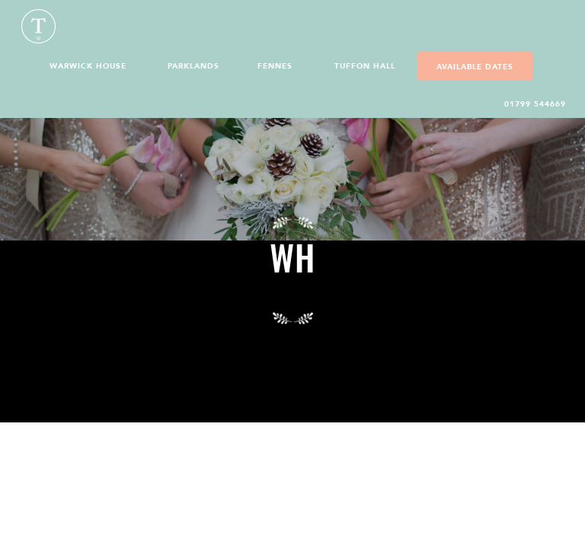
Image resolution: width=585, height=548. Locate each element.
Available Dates (474, 67)
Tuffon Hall (364, 66)
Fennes (274, 66)
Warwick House (88, 66)
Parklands (193, 66)
